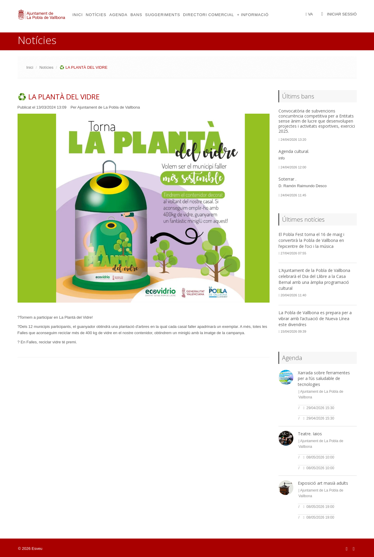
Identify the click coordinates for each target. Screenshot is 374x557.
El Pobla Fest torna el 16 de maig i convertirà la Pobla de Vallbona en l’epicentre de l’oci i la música (311, 240)
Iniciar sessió (342, 14)
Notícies (96, 14)
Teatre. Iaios (310, 433)
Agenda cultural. (293, 151)
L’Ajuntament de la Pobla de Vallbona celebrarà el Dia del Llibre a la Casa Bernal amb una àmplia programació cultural (314, 279)
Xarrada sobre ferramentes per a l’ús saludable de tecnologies (324, 378)
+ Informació (252, 14)
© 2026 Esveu (30, 548)
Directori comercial (208, 14)
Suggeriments (162, 14)
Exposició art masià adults (323, 483)
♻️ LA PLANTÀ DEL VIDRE (59, 96)
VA (310, 14)
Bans (136, 14)
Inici (78, 14)
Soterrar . (287, 179)
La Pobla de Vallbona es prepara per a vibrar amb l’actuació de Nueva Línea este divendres (315, 318)
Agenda (118, 14)
